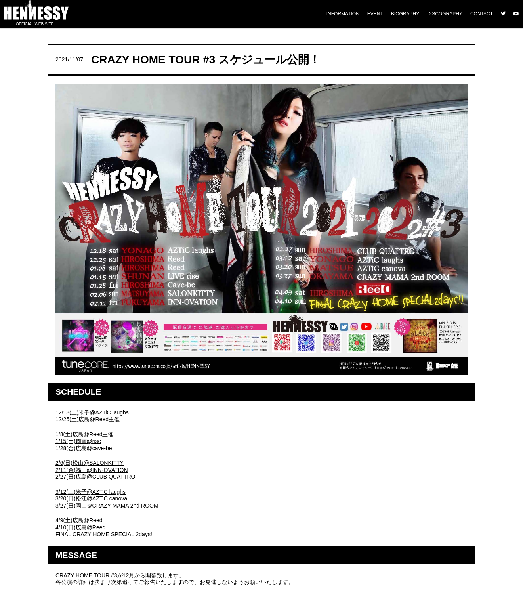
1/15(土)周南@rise (78, 441)
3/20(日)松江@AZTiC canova (91, 498)
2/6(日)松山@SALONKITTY (89, 463)
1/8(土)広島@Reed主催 (84, 434)
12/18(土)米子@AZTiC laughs (92, 412)
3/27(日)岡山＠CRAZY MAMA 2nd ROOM (106, 505)
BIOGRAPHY (405, 14)
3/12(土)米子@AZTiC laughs (90, 492)
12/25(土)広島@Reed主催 (87, 419)
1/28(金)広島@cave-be (83, 448)
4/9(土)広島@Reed (78, 520)
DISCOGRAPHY (444, 14)
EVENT (375, 14)
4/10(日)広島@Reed (80, 527)
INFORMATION (342, 14)
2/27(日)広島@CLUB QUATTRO (95, 477)
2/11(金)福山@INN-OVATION (91, 470)
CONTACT (481, 14)
